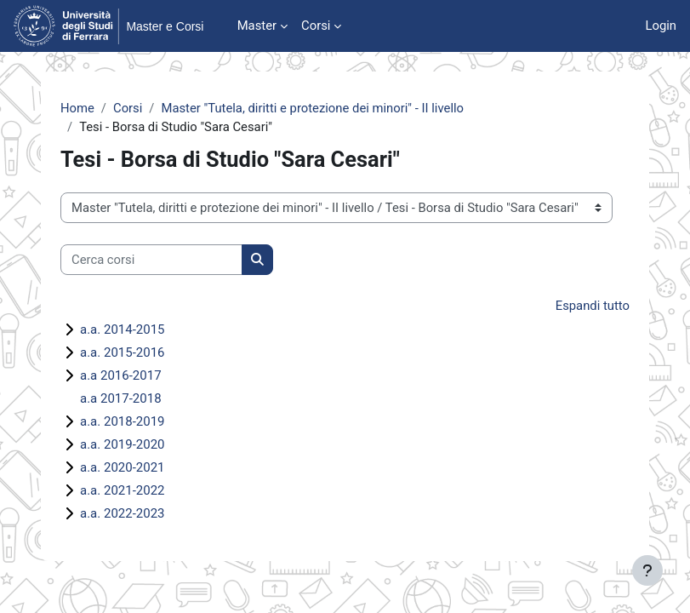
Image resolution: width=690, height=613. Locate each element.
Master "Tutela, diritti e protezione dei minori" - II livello (312, 108)
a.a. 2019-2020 (122, 444)
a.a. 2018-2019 (122, 421)
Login (660, 25)
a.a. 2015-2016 (122, 352)
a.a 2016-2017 (121, 375)
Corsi (127, 108)
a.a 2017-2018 (121, 398)
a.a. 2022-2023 (122, 513)
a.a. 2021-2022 (122, 490)
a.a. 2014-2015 (122, 329)
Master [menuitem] (257, 25)
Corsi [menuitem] (315, 25)
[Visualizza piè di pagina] (647, 570)
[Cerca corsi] (151, 259)
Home (77, 108)
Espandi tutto (593, 305)
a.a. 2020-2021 (122, 467)
